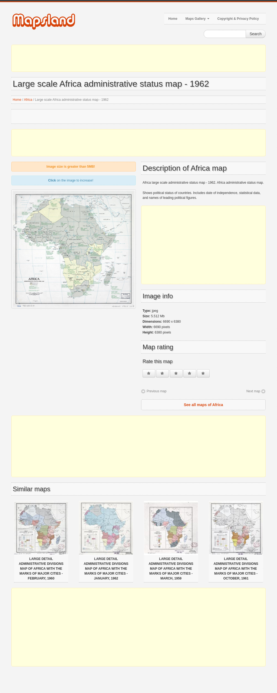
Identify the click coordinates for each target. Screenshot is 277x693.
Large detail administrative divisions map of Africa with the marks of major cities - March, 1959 (171, 568)
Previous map (156, 391)
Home (172, 19)
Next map (253, 391)
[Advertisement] (138, 58)
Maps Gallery (197, 19)
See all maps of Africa (203, 405)
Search (256, 34)
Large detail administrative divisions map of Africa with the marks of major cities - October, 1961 (235, 568)
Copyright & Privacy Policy (238, 19)
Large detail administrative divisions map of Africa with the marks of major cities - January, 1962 (106, 568)
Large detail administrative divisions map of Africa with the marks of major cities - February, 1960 (41, 568)
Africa (28, 100)
